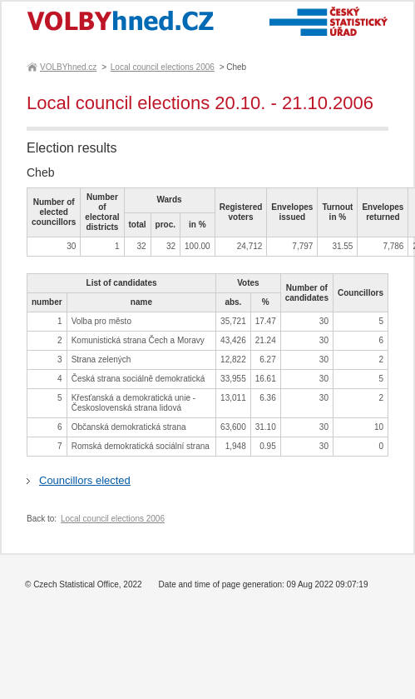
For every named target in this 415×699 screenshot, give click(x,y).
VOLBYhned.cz (67, 67)
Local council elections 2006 (163, 67)
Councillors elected (85, 480)
